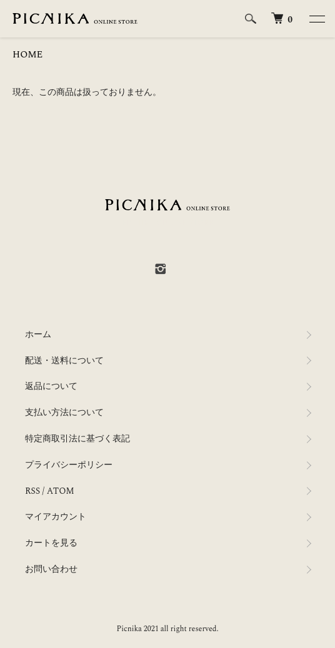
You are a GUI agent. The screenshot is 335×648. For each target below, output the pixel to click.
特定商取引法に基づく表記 (77, 438)
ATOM (60, 491)
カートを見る (51, 542)
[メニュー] (316, 18)
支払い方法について (64, 412)
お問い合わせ (51, 569)
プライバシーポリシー (68, 464)
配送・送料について (64, 360)
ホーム (38, 334)
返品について (51, 386)
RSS (32, 491)
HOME (27, 54)
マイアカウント (55, 516)
